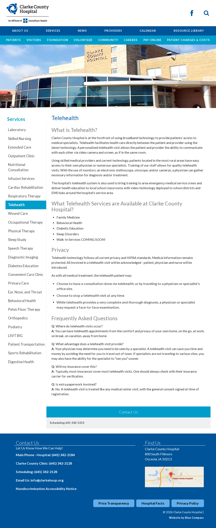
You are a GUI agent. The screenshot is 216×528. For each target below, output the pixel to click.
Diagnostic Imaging (23, 257)
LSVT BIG (15, 336)
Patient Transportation (26, 344)
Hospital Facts (153, 503)
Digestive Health (21, 362)
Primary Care (18, 283)
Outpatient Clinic (21, 156)
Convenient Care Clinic (25, 274)
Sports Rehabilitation (24, 353)
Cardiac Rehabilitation (25, 187)
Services (16, 119)
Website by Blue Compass (186, 517)
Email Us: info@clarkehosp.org (39, 480)
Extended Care (19, 147)
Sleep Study (17, 240)
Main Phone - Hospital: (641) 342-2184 (45, 455)
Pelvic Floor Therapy (24, 309)
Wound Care (18, 213)
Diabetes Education (23, 266)
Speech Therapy (20, 248)
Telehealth (16, 205)
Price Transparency (114, 503)
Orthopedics (18, 318)
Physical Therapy (21, 231)
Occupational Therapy (25, 222)
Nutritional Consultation (18, 167)
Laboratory (17, 130)
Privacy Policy (188, 503)
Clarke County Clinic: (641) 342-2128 (44, 463)
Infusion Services (21, 178)
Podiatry (15, 327)
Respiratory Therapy (24, 196)
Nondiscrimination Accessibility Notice (46, 489)
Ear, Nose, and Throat (25, 292)
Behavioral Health (22, 301)
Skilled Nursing (19, 139)
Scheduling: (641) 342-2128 (36, 472)
